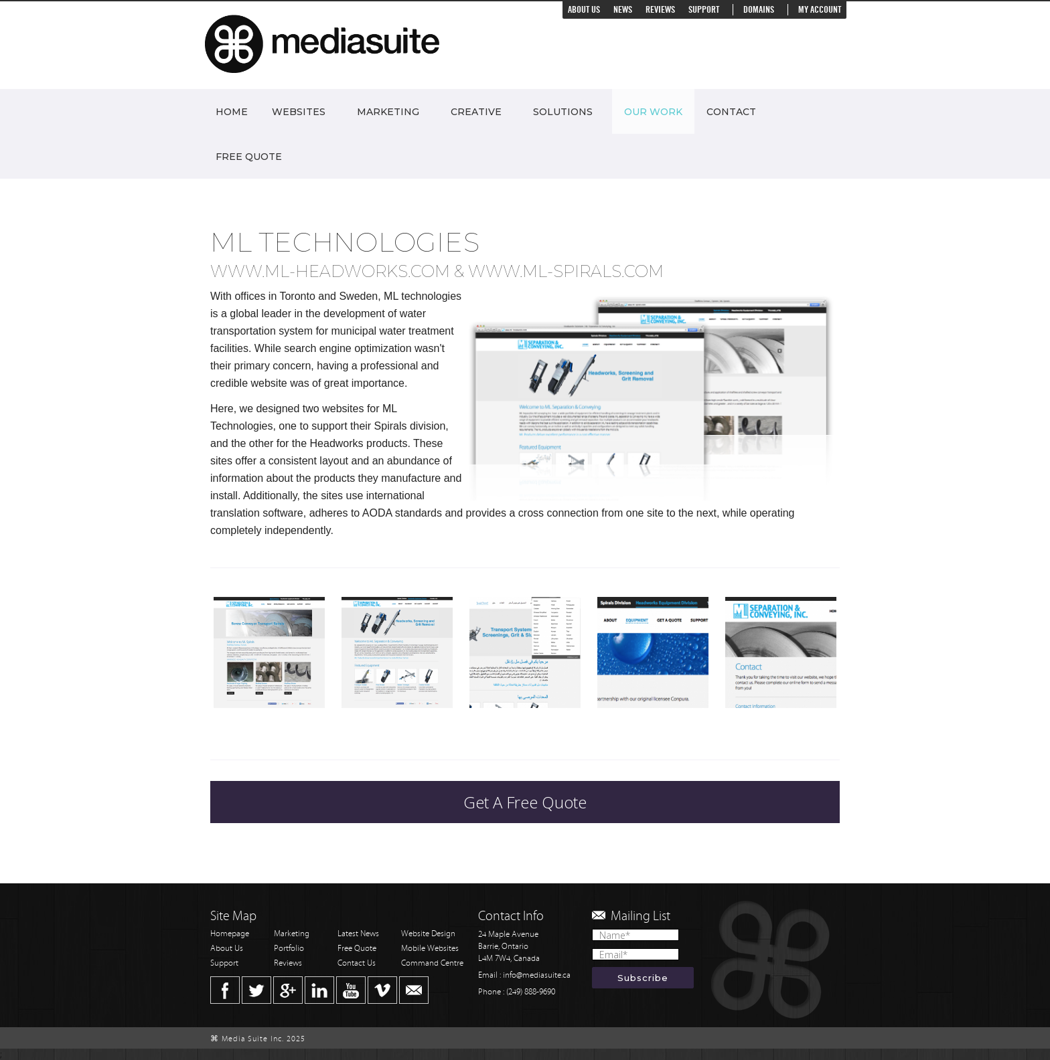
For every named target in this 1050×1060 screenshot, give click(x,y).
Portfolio (289, 949)
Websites (298, 112)
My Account (819, 9)
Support (703, 9)
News (622, 9)
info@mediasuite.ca (537, 975)
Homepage (229, 934)
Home (232, 112)
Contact (731, 112)
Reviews (660, 9)
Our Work (653, 112)
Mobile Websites (430, 949)
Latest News (358, 934)
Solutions (563, 112)
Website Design (428, 934)
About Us (584, 9)
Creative (476, 112)
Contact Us (357, 963)
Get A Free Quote (525, 802)
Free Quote (249, 157)
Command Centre (432, 963)
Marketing (388, 112)
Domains (758, 9)
